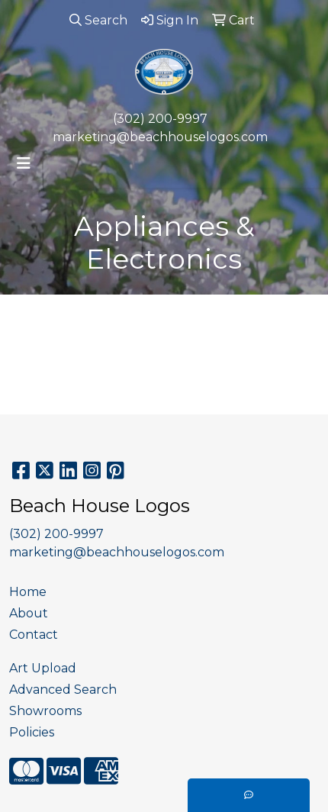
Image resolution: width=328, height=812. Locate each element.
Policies (31, 732)
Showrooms (45, 711)
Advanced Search (63, 689)
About (28, 613)
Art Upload (42, 668)
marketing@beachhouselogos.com (160, 137)
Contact (33, 634)
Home (28, 592)
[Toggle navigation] (24, 163)
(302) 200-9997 (160, 118)
